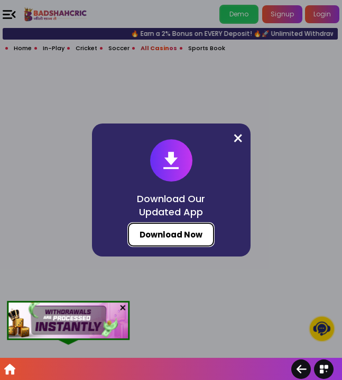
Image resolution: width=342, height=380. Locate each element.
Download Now (171, 234)
